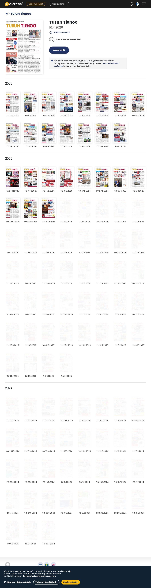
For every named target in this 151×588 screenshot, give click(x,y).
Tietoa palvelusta (47, 570)
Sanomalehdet (36, 4)
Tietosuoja (43, 576)
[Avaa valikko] (144, 4)
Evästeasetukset (47, 579)
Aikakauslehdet (59, 4)
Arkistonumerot (59, 32)
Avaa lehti (59, 50)
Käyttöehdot (45, 573)
